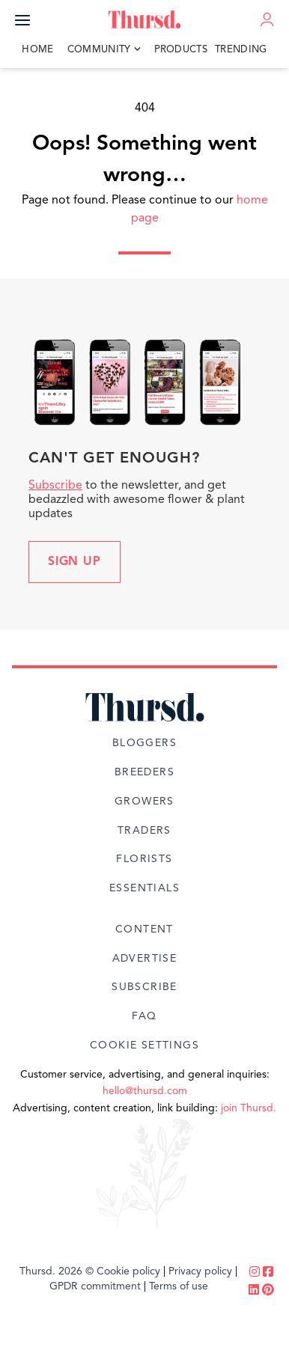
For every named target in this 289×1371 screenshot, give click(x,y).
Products (181, 50)
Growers (144, 801)
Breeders (144, 772)
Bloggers (144, 743)
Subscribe (55, 486)
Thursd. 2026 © (56, 1271)
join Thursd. (248, 1108)
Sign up (74, 562)
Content (144, 929)
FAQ (144, 1016)
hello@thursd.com (145, 1091)
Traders (144, 830)
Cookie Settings (144, 1045)
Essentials (144, 888)
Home (37, 50)
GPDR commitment (95, 1286)
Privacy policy (200, 1271)
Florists (144, 859)
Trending (241, 50)
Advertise (144, 958)
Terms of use (178, 1286)
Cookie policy (128, 1271)
